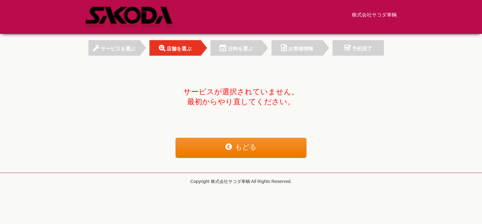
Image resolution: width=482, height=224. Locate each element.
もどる (241, 147)
